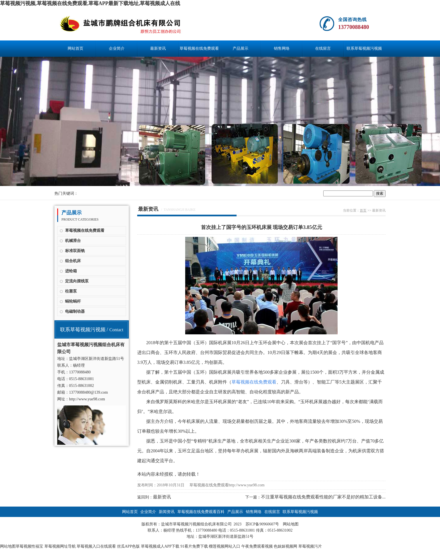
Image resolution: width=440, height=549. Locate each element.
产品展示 (240, 48)
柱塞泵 (71, 291)
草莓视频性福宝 (29, 546)
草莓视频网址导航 (60, 546)
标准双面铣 (75, 251)
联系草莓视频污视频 (364, 48)
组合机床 (73, 261)
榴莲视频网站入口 (224, 546)
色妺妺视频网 (285, 546)
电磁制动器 (75, 311)
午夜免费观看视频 (257, 546)
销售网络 (282, 48)
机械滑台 (73, 241)
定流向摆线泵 (77, 281)
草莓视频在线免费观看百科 (199, 51)
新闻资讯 (167, 512)
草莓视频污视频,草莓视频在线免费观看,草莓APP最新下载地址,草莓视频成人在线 (90, 3)
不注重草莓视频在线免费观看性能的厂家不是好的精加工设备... (323, 496)
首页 (363, 210)
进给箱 (71, 271)
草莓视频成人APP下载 (160, 546)
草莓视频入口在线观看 (96, 546)
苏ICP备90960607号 (262, 524)
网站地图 (291, 524)
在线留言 (323, 48)
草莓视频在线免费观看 (84, 230)
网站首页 (75, 48)
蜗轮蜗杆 (73, 301)
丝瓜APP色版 (128, 546)
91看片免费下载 (194, 546)
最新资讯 (158, 48)
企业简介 (117, 48)
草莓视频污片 (310, 546)
